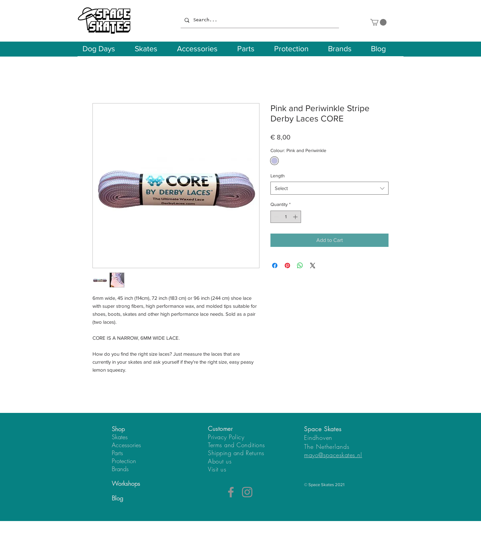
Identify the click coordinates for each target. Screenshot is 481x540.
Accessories (126, 445)
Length (277, 175)
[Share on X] (313, 266)
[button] (378, 22)
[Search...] (259, 20)
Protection (124, 461)
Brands (120, 469)
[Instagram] (247, 492)
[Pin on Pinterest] (287, 266)
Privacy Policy (226, 437)
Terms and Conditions (236, 445)
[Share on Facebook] (275, 266)
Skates (120, 437)
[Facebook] (231, 492)
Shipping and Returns (236, 453)
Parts (117, 453)
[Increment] (296, 217)
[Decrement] (275, 217)
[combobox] (329, 188)
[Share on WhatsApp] (300, 266)
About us (220, 461)
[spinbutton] (286, 217)
